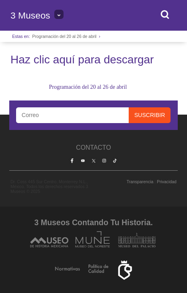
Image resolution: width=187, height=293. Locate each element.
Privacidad (167, 181)
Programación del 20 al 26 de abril (64, 36)
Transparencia (140, 181)
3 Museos (30, 15)
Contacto (93, 147)
